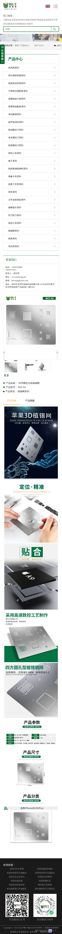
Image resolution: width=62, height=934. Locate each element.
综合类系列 (13, 246)
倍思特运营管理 (45, 877)
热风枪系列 (13, 67)
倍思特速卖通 (17, 881)
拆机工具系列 (14, 153)
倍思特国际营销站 (45, 869)
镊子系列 (12, 161)
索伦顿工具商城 (45, 885)
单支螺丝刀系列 (15, 137)
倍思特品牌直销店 (17, 885)
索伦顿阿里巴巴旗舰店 (17, 889)
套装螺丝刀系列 (15, 145)
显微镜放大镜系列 (16, 98)
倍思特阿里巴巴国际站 (45, 873)
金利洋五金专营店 (17, 877)
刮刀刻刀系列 (14, 215)
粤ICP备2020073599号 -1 (33, 928)
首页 (17, 45)
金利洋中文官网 (17, 869)
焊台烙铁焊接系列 (16, 75)
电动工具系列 (14, 223)
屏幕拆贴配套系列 (16, 106)
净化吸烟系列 (14, 114)
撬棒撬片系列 (14, 207)
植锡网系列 (13, 231)
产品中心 (24, 45)
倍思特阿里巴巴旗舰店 (17, 873)
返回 (59, 45)
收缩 (2, 54)
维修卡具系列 (14, 176)
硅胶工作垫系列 (15, 184)
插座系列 (12, 238)
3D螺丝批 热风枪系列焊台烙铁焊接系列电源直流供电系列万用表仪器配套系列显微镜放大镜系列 (30, 22)
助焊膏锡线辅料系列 (18, 168)
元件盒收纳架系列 (16, 199)
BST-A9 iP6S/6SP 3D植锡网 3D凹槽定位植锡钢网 (40, 45)
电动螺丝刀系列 (15, 130)
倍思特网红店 (45, 881)
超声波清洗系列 (15, 122)
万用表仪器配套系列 (18, 91)
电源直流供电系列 (16, 83)
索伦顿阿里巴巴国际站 (45, 889)
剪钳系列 (12, 192)
